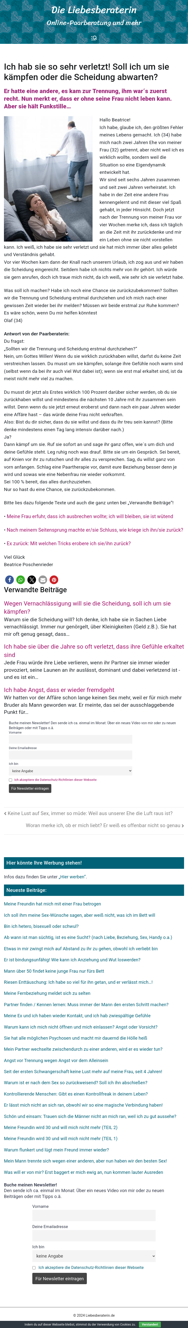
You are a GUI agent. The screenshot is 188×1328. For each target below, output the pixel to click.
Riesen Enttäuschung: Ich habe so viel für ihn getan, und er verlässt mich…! (78, 979)
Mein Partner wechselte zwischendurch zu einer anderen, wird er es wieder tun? (83, 1046)
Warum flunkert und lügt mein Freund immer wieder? (56, 1146)
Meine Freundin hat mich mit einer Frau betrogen (52, 900)
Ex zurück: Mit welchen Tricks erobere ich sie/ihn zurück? (67, 540)
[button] (9, 577)
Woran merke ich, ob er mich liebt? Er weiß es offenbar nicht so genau (103, 822)
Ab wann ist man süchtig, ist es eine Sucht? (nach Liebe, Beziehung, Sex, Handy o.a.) (88, 934)
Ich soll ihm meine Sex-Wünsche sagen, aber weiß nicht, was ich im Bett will (79, 912)
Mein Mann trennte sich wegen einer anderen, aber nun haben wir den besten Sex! (85, 1158)
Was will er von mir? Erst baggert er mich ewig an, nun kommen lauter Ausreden (83, 1169)
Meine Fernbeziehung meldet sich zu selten (47, 990)
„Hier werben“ (72, 873)
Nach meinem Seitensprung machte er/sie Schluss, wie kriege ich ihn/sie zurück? (92, 527)
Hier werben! (117, 1320)
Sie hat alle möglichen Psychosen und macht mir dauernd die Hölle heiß (75, 1034)
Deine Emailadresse (23, 745)
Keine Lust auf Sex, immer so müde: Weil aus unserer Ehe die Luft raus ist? (90, 810)
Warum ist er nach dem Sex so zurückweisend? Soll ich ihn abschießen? (75, 1079)
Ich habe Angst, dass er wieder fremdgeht (59, 686)
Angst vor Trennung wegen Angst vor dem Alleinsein (56, 1057)
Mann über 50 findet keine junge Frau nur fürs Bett (54, 967)
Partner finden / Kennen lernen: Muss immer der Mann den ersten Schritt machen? (86, 1001)
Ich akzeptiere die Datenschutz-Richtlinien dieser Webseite (55, 776)
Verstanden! (150, 1324)
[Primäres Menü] (94, 35)
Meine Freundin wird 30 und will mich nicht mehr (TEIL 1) (61, 1135)
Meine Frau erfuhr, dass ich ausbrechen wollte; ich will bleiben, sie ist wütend (87, 514)
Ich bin (13, 760)
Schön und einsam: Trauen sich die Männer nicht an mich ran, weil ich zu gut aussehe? (90, 1113)
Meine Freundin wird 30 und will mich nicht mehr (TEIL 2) (61, 1124)
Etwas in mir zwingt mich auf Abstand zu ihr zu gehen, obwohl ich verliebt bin (81, 945)
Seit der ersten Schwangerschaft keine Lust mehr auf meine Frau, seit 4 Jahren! (83, 1068)
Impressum (94, 1320)
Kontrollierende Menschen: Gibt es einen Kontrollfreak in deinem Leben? (76, 1090)
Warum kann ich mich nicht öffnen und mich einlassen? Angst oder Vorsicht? (80, 1023)
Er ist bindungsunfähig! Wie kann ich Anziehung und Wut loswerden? (72, 956)
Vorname (15, 729)
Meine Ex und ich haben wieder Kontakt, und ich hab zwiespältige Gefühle (77, 1012)
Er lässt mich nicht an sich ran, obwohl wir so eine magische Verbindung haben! (83, 1102)
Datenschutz (70, 1320)
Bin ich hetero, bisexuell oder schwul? (41, 923)
